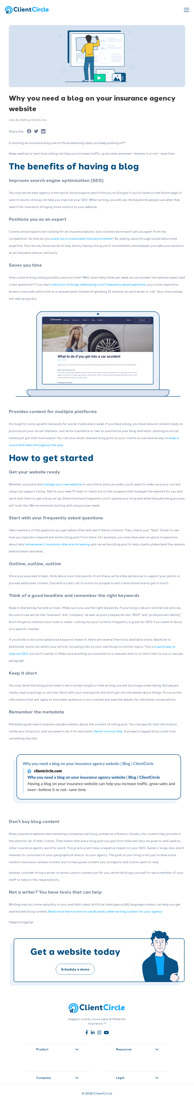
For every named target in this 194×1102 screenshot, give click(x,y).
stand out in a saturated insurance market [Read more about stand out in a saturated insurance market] (81, 238)
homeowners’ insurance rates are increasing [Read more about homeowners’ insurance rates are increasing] (57, 544)
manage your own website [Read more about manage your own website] (62, 484)
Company (57, 1077)
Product (57, 1049)
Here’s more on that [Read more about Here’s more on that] (108, 731)
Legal (137, 1077)
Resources (137, 1049)
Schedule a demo (75, 969)
